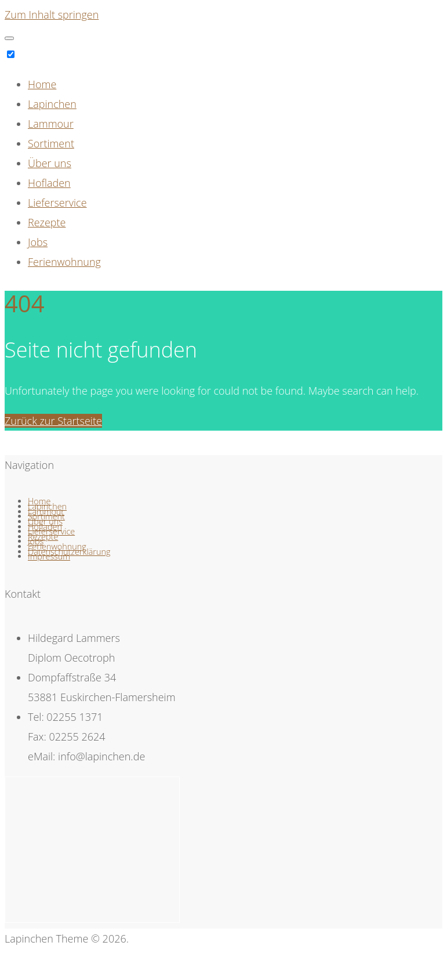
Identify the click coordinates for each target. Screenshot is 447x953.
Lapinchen (52, 104)
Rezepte (47, 222)
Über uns (49, 163)
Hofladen (49, 183)
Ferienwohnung (64, 262)
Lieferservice (57, 203)
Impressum (49, 556)
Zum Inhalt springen (52, 14)
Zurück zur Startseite (53, 421)
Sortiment (51, 143)
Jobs (38, 242)
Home (42, 84)
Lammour (51, 124)
